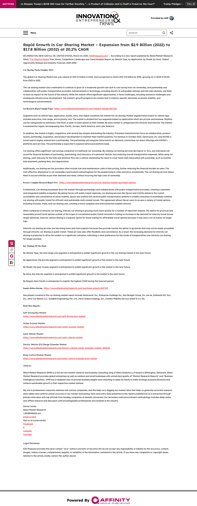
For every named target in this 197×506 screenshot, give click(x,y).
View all (191, 4)
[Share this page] (171, 32)
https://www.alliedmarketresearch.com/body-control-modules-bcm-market (60, 358)
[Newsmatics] (11, 262)
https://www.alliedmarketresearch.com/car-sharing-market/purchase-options (97, 182)
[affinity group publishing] (11, 256)
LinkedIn (27, 431)
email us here (29, 417)
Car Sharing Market (39, 59)
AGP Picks (8, 4)
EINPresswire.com (98, 56)
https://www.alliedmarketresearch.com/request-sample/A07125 (85, 108)
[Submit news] (11, 243)
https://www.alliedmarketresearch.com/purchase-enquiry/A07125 (76, 288)
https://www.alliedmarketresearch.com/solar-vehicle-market (53, 337)
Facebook (28, 424)
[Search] (144, 33)
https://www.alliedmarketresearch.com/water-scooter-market (53, 327)
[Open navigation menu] (29, 32)
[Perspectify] (11, 250)
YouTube (27, 434)
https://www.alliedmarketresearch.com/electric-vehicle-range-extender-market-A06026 (66, 348)
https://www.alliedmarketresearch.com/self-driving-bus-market (54, 316)
